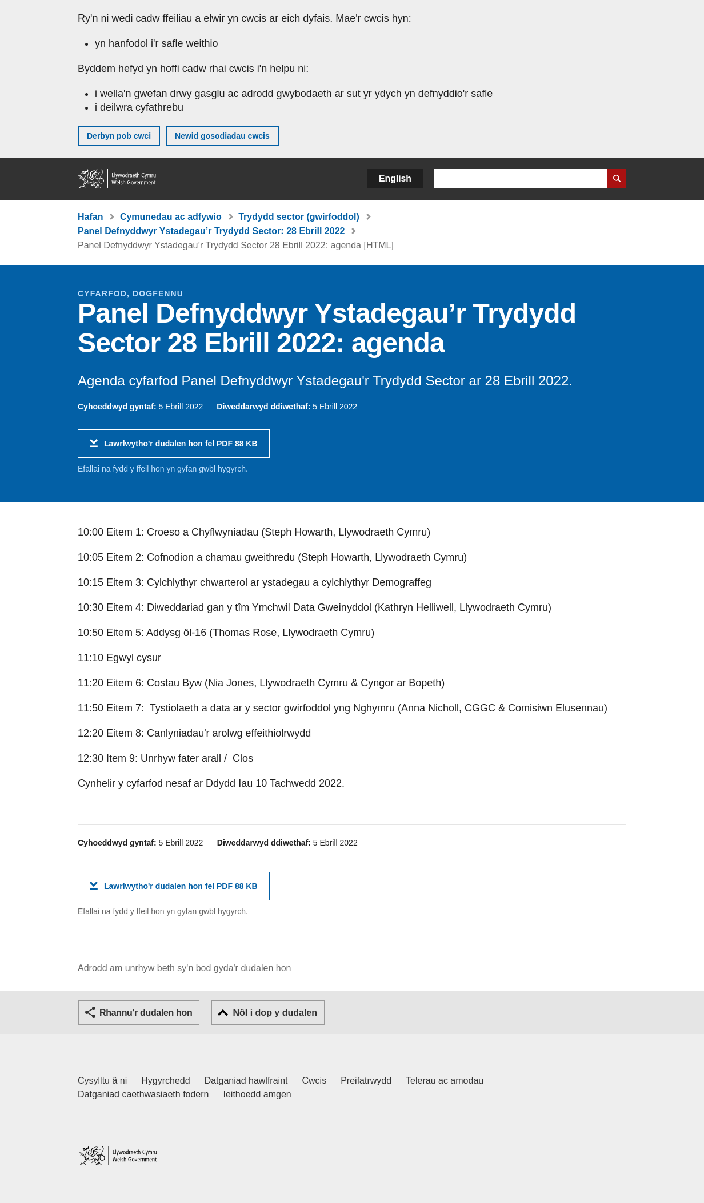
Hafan (90, 217)
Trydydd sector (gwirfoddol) (298, 217)
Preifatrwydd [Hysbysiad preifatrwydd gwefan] (366, 1080)
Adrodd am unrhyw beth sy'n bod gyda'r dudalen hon (184, 968)
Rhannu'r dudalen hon (145, 1012)
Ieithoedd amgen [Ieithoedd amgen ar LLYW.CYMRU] (257, 1094)
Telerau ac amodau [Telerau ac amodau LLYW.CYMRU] (444, 1080)
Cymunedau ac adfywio (171, 217)
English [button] (395, 178)
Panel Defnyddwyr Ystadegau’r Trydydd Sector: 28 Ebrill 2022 (211, 231)
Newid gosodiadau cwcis (222, 135)
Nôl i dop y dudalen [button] (275, 1012)
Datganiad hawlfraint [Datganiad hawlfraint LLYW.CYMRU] (246, 1080)
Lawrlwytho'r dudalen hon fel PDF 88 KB (181, 448)
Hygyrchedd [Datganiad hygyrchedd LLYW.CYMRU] (165, 1080)
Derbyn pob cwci (119, 135)
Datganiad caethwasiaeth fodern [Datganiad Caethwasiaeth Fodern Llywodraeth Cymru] (143, 1094)
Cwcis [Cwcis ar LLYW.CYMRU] (314, 1080)
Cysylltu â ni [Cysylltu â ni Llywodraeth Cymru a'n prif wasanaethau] (102, 1080)
